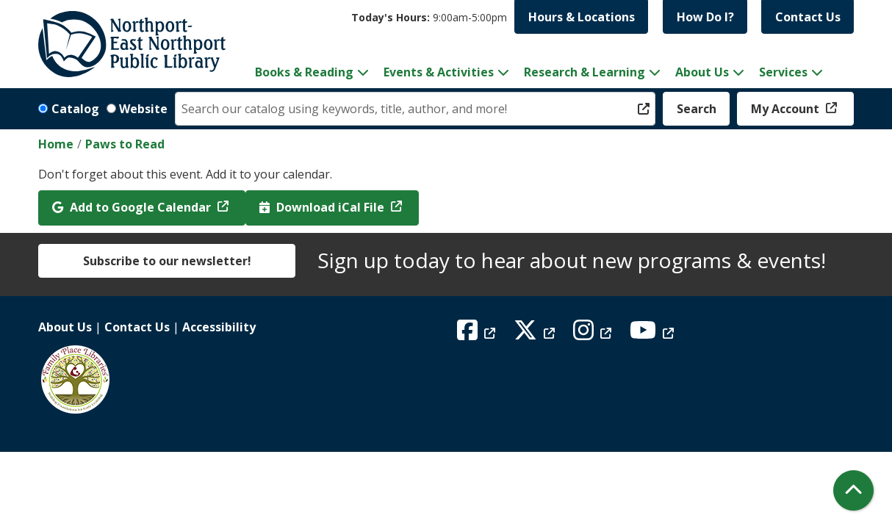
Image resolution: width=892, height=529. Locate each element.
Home (55, 144)
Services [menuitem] (783, 72)
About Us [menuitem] (702, 72)
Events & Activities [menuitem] (439, 72)
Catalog (75, 109)
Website (143, 109)
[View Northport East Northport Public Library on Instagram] (594, 334)
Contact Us (808, 17)
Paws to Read (125, 144)
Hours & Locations (581, 17)
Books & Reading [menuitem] (304, 72)
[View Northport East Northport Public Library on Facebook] (478, 334)
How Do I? (705, 17)
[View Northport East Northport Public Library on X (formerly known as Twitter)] (536, 334)
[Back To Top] (853, 490)
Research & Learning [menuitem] (584, 72)
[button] (429, 17)
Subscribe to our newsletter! (167, 261)
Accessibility (219, 327)
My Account (786, 109)
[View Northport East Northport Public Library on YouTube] (653, 334)
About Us (65, 327)
